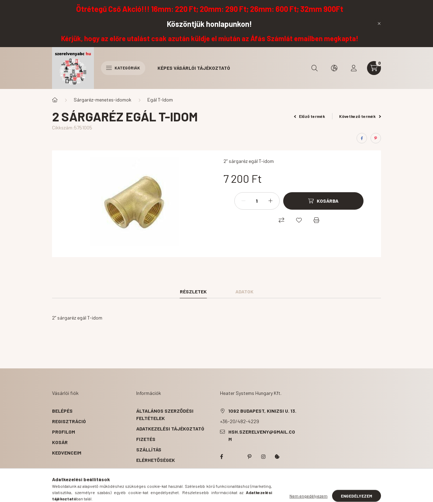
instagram (263, 457)
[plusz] (270, 201)
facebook (221, 457)
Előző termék (309, 116)
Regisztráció (69, 421)
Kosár (60, 442)
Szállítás (148, 449)
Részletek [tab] (193, 291)
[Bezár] (379, 23)
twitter (235, 457)
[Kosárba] (323, 201)
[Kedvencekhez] (299, 220)
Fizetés (145, 439)
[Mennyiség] (257, 201)
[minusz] (243, 201)
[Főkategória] (55, 100)
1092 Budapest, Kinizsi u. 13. (262, 411)
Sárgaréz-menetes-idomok (102, 100)
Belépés (62, 411)
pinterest (249, 457)
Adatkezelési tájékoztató (170, 429)
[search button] (315, 68)
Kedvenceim (66, 453)
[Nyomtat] (316, 220)
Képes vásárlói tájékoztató (193, 68)
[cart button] (374, 68)
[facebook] (362, 138)
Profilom (63, 432)
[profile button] (354, 68)
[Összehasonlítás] (281, 220)
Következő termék (360, 116)
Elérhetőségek (155, 460)
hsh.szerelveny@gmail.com (261, 435)
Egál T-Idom (160, 100)
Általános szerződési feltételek (164, 414)
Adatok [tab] (244, 291)
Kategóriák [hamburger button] (123, 67)
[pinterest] (375, 138)
